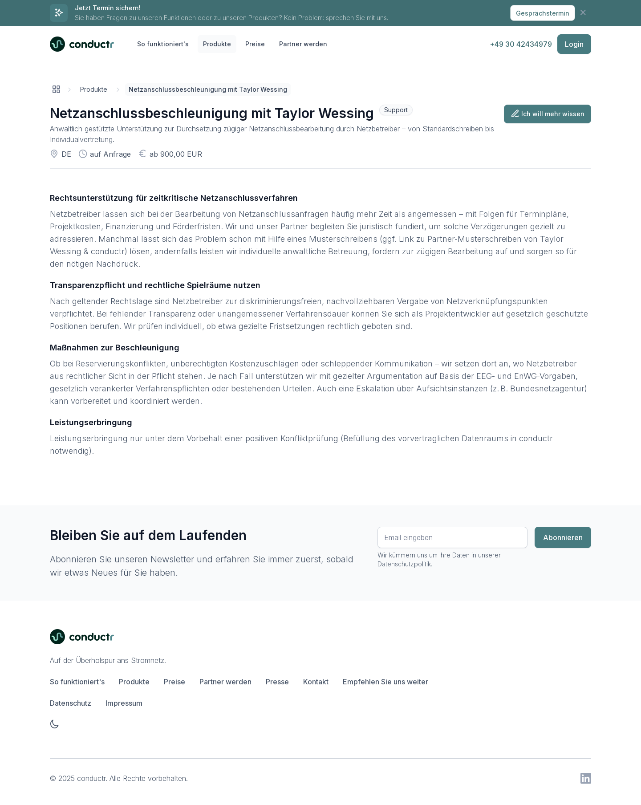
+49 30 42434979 (521, 44)
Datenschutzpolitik (404, 564)
